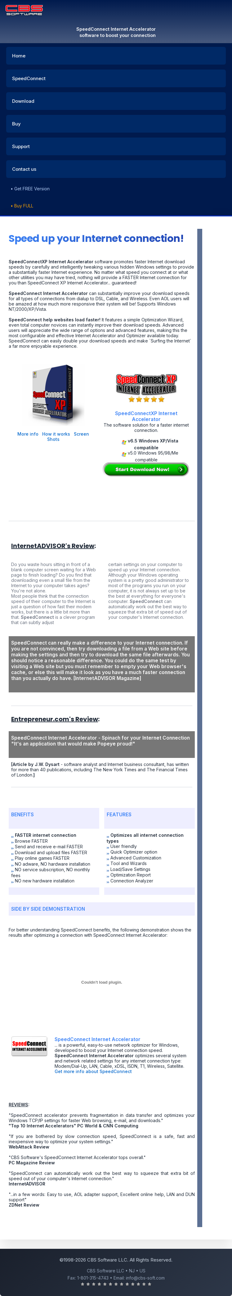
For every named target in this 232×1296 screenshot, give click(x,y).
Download (23, 101)
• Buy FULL (22, 205)
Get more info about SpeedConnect (93, 1071)
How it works (56, 434)
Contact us (24, 169)
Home (18, 56)
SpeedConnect (29, 78)
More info (27, 434)
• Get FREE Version (30, 188)
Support (21, 146)
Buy (16, 124)
